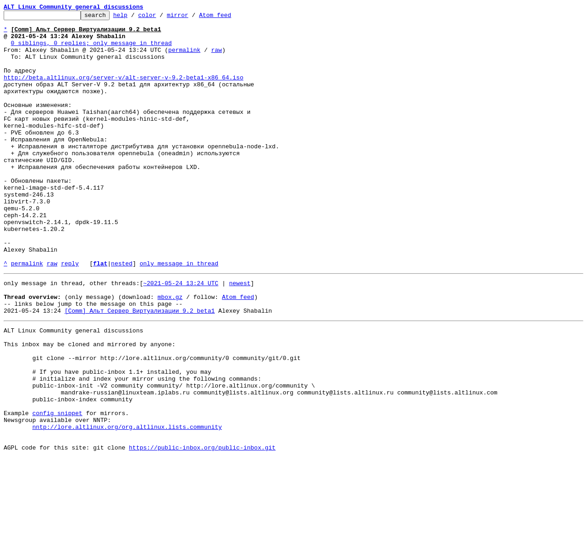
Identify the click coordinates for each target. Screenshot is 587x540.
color (161, 17)
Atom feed (229, 17)
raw (216, 58)
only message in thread (178, 314)
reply (70, 314)
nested (122, 314)
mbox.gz (170, 352)
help (134, 17)
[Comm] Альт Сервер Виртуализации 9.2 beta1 (140, 368)
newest (239, 335)
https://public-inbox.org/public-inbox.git (202, 530)
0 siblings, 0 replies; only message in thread (91, 49)
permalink (184, 58)
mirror (192, 17)
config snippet (57, 488)
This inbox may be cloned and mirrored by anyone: (89, 406)
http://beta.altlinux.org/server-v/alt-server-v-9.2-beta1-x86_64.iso (124, 91)
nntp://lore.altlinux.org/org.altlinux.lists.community (127, 505)
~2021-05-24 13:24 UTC (180, 335)
